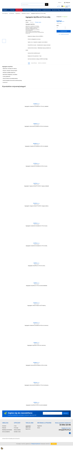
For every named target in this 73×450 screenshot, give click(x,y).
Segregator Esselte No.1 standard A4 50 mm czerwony (36, 325)
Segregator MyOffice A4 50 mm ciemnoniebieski (36, 405)
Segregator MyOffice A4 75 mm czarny (36, 265)
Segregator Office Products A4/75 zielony (36, 305)
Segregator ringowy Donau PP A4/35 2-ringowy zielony (36, 206)
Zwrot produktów (6, 431)
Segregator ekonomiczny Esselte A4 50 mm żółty (36, 365)
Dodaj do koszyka (63, 31)
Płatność (4, 427)
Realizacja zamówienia (7, 429)
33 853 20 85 (65, 425)
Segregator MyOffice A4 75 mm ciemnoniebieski (36, 285)
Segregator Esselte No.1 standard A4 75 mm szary (36, 226)
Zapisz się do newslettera (20, 413)
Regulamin (39, 426)
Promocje (16, 427)
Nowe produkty (17, 429)
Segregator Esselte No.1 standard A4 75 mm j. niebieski (36, 106)
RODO (38, 427)
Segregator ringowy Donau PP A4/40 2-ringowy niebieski (36, 186)
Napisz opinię (38, 22)
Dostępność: (59, 16)
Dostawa (4, 426)
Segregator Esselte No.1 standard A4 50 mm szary (36, 166)
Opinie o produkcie (42, 63)
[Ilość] (61, 27)
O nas (15, 426)
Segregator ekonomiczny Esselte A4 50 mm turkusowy (36, 126)
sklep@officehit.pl (65, 430)
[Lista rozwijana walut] (60, 2)
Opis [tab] (29, 63)
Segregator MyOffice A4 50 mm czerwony (36, 345)
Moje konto (28, 429)
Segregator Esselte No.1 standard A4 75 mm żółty (36, 245)
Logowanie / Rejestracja (28, 426)
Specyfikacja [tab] (34, 63)
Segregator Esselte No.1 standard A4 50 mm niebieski (36, 146)
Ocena (27, 22)
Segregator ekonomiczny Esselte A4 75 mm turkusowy (36, 385)
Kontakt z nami (17, 431)
